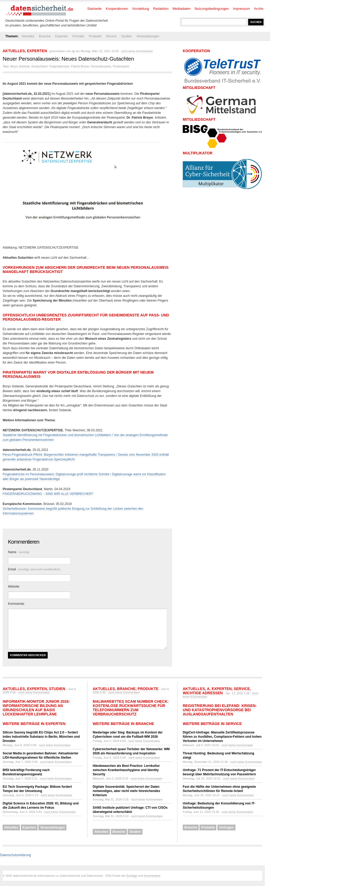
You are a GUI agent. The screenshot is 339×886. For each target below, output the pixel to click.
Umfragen (226, 827)
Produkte (95, 36)
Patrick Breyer (80, 66)
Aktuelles (27, 36)
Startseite (94, 9)
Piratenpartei (121, 66)
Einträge (131, 875)
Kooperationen (117, 9)
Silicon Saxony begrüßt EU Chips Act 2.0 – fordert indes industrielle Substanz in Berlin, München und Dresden (41, 737)
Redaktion (161, 9)
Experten (61, 36)
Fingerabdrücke (59, 66)
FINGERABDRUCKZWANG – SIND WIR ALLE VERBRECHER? (48, 494)
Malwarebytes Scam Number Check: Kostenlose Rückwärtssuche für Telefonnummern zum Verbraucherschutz (131, 707)
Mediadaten (182, 9)
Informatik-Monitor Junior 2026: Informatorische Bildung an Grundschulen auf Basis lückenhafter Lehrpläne (36, 707)
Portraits (78, 36)
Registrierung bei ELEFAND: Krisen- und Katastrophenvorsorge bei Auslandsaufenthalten (220, 710)
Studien (126, 36)
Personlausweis (101, 66)
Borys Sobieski (20, 66)
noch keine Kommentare (137, 51)
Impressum (241, 9)
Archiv (259, 9)
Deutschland (39, 66)
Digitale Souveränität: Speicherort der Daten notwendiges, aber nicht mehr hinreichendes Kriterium (126, 791)
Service (111, 36)
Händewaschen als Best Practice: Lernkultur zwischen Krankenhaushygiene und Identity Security (126, 770)
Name (18, 552)
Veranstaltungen (147, 36)
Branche (45, 36)
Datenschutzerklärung (15, 855)
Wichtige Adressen (203, 693)
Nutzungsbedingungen (211, 9)
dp (73, 51)
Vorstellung (140, 9)
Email (34, 569)
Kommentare (152, 875)
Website (13, 586)
